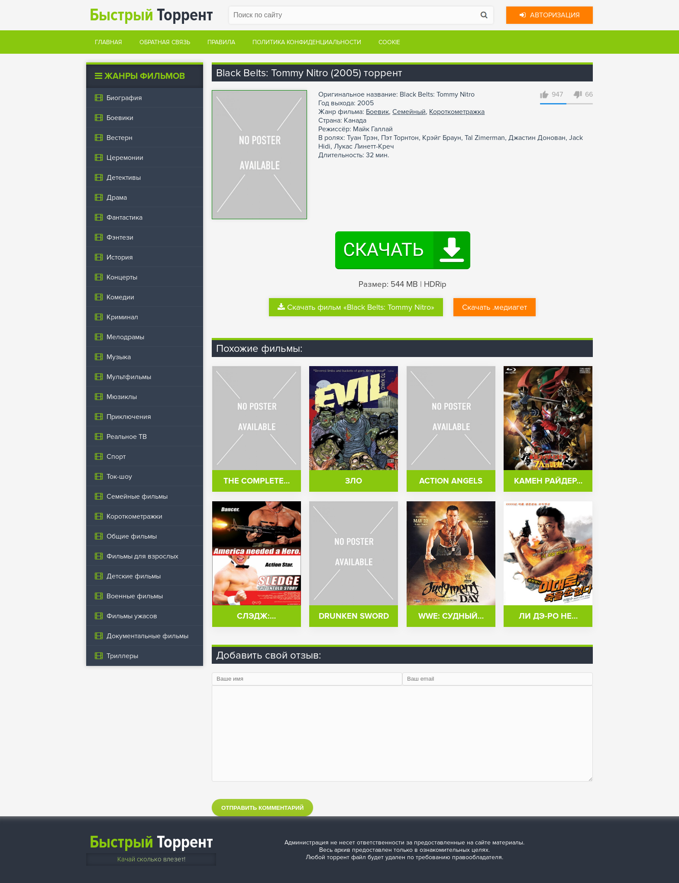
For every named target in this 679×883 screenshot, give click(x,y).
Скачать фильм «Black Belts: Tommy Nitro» (356, 307)
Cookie (389, 42)
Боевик (377, 111)
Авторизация (550, 15)
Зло (353, 481)
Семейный (409, 111)
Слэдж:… (256, 616)
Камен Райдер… (548, 481)
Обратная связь (164, 42)
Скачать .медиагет (494, 307)
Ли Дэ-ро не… (548, 616)
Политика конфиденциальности (306, 42)
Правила (221, 42)
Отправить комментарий (262, 808)
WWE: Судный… (451, 616)
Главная (108, 42)
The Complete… (256, 481)
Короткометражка (457, 111)
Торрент (151, 15)
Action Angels (450, 481)
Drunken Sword (354, 616)
